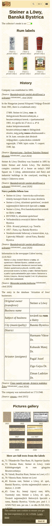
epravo (13, 396)
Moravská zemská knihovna (22, 283)
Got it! (41, 521)
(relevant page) (16, 97)
